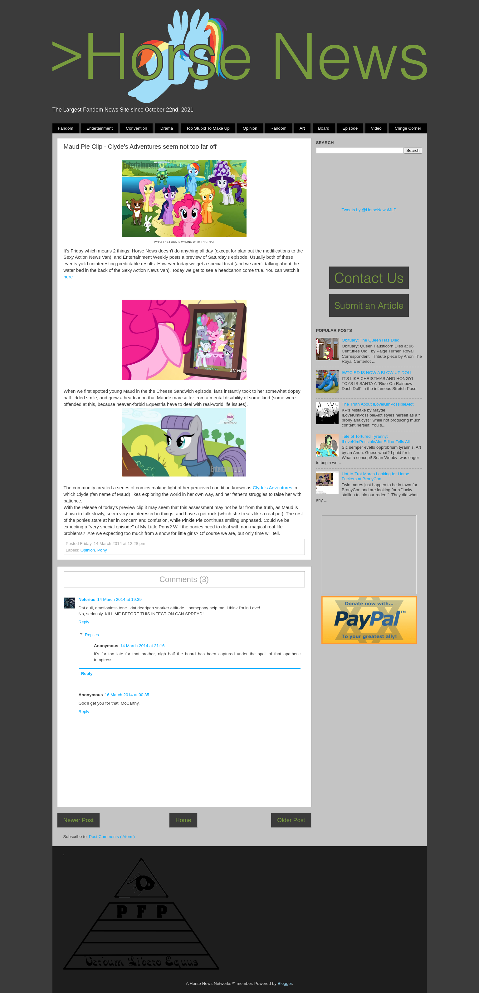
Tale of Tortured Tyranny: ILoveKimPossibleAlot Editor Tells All (376, 439)
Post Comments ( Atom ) (112, 836)
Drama (166, 128)
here (68, 276)
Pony (102, 550)
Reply (84, 622)
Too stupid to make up (207, 128)
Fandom (65, 128)
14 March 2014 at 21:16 (142, 645)
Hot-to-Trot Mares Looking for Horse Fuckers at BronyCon (375, 476)
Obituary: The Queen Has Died (370, 340)
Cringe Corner (408, 128)
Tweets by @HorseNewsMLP (369, 209)
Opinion (250, 128)
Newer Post (78, 820)
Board (323, 128)
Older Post (291, 820)
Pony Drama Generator (369, 554)
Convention (136, 128)
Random (278, 128)
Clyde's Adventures (272, 487)
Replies (92, 634)
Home (183, 820)
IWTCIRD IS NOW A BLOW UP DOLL (377, 372)
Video (376, 128)
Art (302, 128)
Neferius (87, 599)
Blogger (285, 983)
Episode (350, 128)
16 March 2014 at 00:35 (127, 694)
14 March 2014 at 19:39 (119, 599)
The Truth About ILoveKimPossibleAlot (377, 404)
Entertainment (99, 128)
